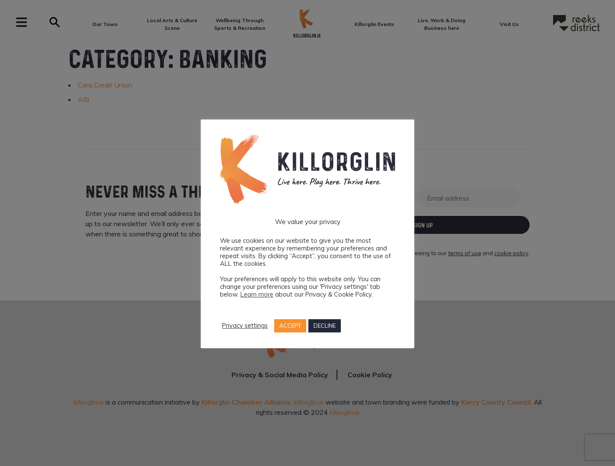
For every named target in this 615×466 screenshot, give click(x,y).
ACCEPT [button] (290, 325)
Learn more (256, 294)
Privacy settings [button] (245, 325)
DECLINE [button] (324, 325)
